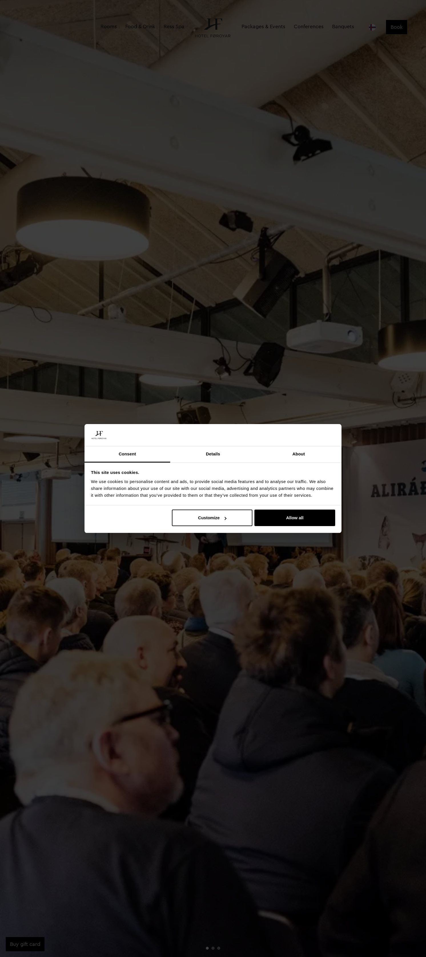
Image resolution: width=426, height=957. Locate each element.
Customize (212, 517)
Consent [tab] (127, 453)
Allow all (295, 517)
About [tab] (298, 453)
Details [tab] (213, 453)
